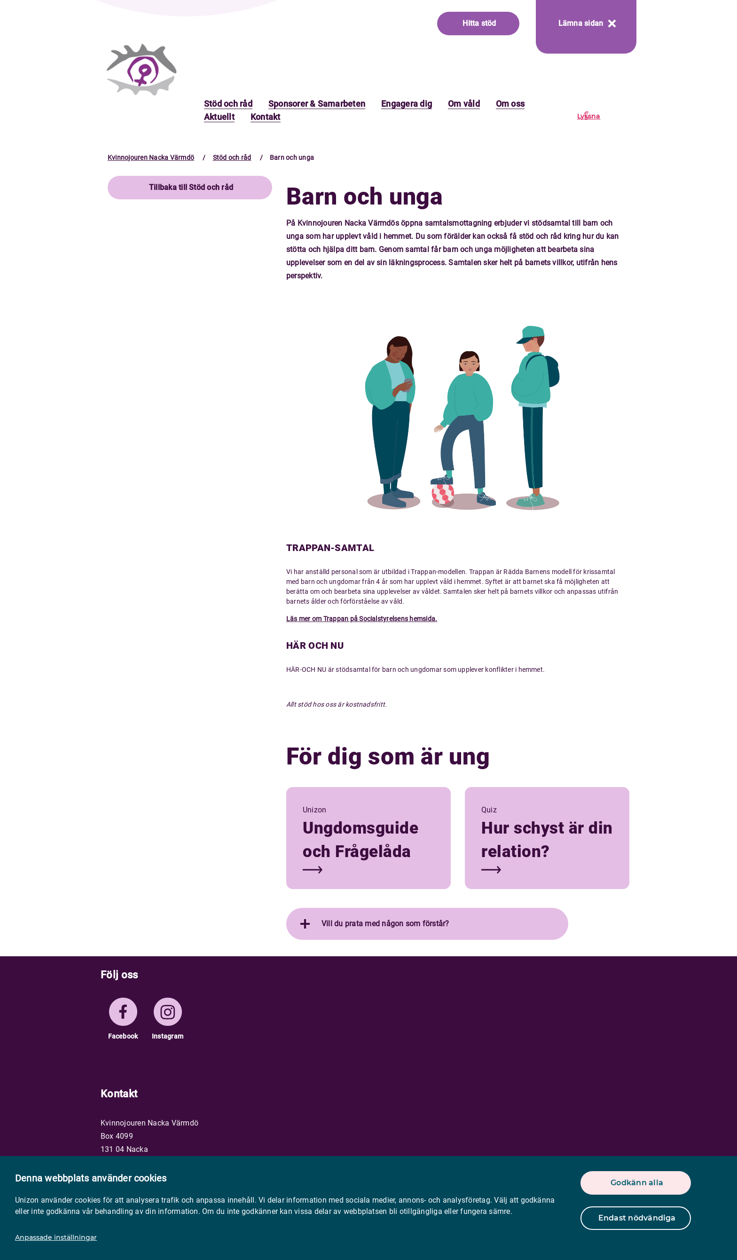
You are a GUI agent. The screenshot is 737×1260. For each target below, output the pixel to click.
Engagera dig (406, 104)
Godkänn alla (637, 1182)
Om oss (510, 104)
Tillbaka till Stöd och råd (191, 187)
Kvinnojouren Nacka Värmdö (151, 157)
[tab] (427, 924)
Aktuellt (219, 117)
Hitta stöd (479, 23)
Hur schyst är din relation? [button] (547, 840)
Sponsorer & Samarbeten (316, 104)
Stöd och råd (228, 104)
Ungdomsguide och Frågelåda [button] (360, 840)
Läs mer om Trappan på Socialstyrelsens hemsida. (361, 618)
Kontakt (266, 117)
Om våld (464, 104)
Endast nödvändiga (637, 1217)
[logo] (142, 69)
